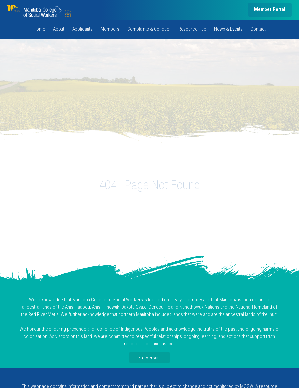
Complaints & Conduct (148, 29)
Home (39, 29)
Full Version (149, 358)
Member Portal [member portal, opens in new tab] (269, 9)
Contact (258, 29)
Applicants (82, 29)
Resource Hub (192, 29)
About (58, 29)
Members (110, 29)
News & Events (228, 29)
